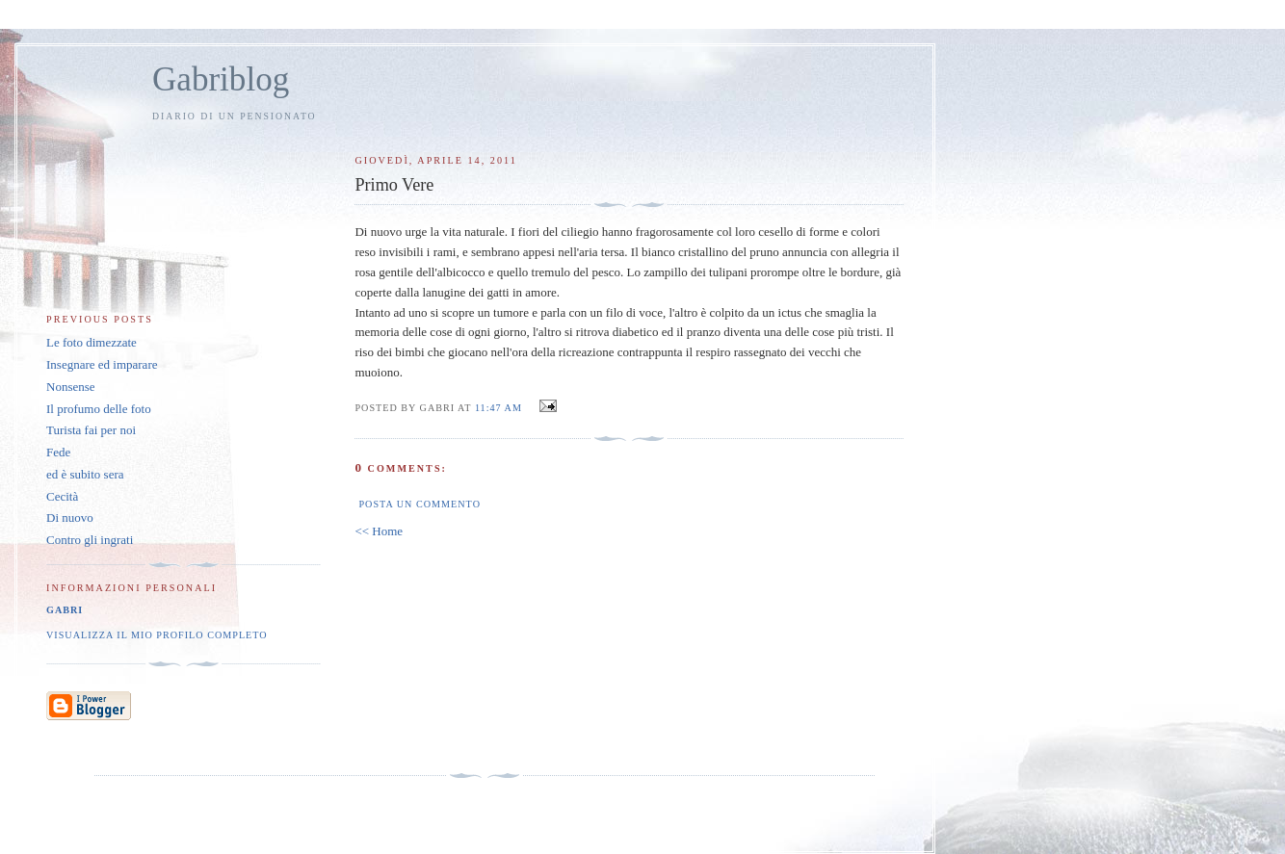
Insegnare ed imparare (102, 364)
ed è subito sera (85, 474)
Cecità (62, 496)
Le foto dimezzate (91, 342)
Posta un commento (419, 504)
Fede (58, 452)
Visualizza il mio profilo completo (157, 635)
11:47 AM (498, 407)
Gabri (64, 610)
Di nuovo (69, 517)
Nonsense (70, 386)
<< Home (378, 531)
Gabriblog (220, 79)
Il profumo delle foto (98, 408)
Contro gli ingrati (89, 539)
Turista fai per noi (91, 430)
